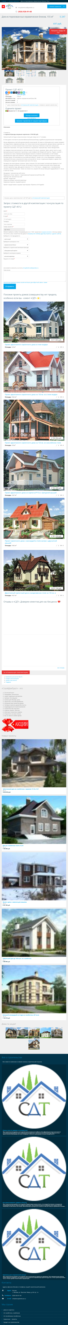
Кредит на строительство (11, 1322)
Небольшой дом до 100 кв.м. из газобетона (17, 958)
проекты (14, 1319)
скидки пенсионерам (12, 678)
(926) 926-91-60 (16, 1295)
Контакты (6, 1282)
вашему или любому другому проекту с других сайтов (44, 234)
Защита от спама (9, 259)
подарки (8, 682)
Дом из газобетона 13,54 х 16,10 (13, 845)
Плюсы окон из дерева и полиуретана (15, 1130)
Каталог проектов (55, 6)
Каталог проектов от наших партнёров (32, 121)
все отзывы (60, 668)
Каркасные (7, 1319)
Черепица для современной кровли (14, 1275)
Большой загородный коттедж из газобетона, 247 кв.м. (21, 1015)
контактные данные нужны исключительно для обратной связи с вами (25, 282)
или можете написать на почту (21, 268)
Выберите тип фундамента (12, 236)
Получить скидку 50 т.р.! (58, 31)
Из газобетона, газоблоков (12, 1313)
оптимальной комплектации (29, 105)
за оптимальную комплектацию (15, 672)
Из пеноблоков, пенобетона (12, 1316)
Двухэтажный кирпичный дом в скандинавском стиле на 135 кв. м (30, 593)
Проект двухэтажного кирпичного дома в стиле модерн (26, 344)
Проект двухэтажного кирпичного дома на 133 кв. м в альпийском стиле (33, 443)
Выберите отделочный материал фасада (16, 247)
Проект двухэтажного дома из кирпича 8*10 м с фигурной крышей (30, 493)
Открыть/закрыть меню (3, 6)
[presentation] (17, 263)
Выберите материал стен (11, 241)
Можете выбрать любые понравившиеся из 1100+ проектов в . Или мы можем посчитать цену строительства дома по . (33, 233)
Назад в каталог (32, 115)
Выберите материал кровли (12, 253)
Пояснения (7, 270)
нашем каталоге (47, 232)
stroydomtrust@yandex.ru (26, 7)
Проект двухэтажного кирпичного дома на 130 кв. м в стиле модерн (31, 394)
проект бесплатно (11, 680)
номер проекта (8, 227)
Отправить (9, 286)
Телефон (6, 221)
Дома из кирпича (9, 1310)
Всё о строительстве (12, 1057)
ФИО (5, 211)
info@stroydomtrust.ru (19, 1299)
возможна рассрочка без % (14, 677)
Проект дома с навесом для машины (15, 902)
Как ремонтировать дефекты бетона (15, 1202)
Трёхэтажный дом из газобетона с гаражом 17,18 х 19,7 (21, 789)
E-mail (6, 216)
